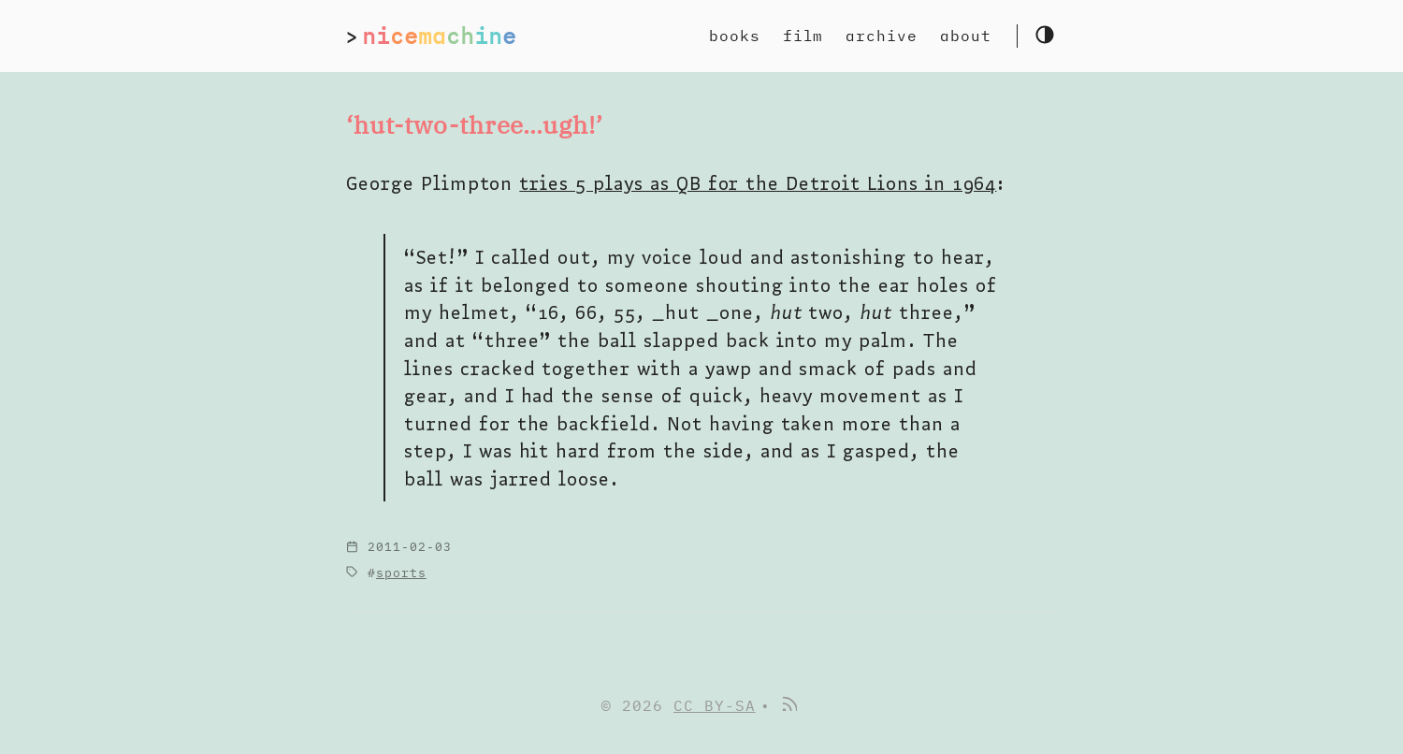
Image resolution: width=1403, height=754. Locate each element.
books (734, 35)
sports (401, 573)
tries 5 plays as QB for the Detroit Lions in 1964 (757, 183)
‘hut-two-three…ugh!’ (474, 124)
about (965, 35)
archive (882, 35)
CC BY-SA (714, 705)
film (803, 35)
